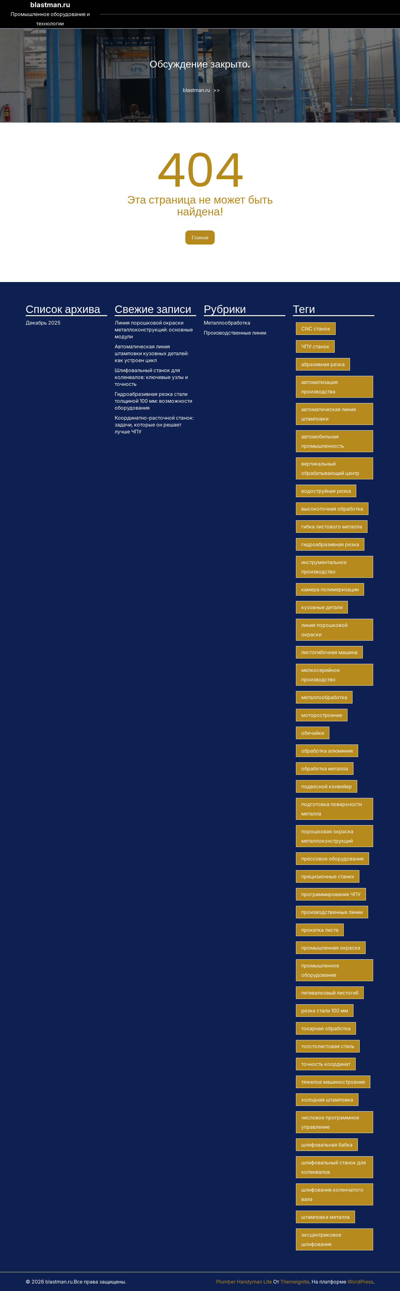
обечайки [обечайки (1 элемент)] (312, 733)
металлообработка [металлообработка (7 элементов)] (324, 697)
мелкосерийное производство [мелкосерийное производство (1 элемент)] (320, 675)
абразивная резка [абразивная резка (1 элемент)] (323, 364)
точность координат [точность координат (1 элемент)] (325, 1064)
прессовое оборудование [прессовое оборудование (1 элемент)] (332, 858)
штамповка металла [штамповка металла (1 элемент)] (325, 1217)
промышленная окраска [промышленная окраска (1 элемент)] (330, 948)
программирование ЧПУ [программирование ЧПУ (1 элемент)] (331, 894)
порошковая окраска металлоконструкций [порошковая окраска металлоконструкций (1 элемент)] (327, 836)
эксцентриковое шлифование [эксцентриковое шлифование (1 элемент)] (321, 1239)
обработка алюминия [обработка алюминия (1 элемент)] (327, 751)
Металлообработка (227, 323)
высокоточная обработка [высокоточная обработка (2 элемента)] (332, 509)
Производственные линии (235, 333)
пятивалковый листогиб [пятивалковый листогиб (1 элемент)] (329, 993)
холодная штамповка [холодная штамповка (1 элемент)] (327, 1100)
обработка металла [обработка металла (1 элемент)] (324, 768)
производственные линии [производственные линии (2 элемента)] (332, 912)
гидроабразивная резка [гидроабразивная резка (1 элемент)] (330, 544)
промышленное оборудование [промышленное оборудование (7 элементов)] (320, 970)
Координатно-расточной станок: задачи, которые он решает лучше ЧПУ (154, 425)
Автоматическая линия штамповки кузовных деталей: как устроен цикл (151, 353)
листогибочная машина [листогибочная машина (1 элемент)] (329, 652)
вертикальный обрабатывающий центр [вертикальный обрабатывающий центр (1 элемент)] (330, 468)
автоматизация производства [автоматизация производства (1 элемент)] (319, 387)
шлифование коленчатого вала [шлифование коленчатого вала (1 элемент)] (332, 1194)
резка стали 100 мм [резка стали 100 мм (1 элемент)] (324, 1010)
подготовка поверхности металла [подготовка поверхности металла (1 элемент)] (331, 809)
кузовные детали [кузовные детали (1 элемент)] (321, 607)
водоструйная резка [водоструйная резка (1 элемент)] (326, 491)
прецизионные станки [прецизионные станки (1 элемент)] (327, 876)
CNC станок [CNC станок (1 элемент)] (315, 328)
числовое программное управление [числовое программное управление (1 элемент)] (330, 1122)
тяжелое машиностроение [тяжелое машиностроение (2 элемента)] (333, 1082)
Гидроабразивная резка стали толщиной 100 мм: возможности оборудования (153, 401)
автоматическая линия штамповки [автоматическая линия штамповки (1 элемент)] (328, 414)
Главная (200, 237)
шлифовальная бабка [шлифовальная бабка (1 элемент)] (326, 1145)
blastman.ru (50, 5)
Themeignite (294, 1281)
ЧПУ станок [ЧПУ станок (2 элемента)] (315, 346)
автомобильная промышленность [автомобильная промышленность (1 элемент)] (322, 441)
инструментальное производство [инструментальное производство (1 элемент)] (324, 567)
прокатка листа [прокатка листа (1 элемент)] (319, 930)
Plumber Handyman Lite (244, 1281)
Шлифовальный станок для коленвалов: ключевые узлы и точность (151, 377)
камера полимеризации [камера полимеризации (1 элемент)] (330, 589)
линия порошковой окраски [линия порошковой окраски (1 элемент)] (324, 630)
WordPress (360, 1281)
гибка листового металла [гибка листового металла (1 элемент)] (331, 526)
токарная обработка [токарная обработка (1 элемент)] (326, 1028)
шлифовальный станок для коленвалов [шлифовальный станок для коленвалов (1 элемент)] (333, 1167)
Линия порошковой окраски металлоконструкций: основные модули (154, 330)
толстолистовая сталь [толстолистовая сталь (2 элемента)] (327, 1046)
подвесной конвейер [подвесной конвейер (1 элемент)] (326, 786)
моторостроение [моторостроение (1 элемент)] (321, 715)
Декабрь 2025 (43, 323)
